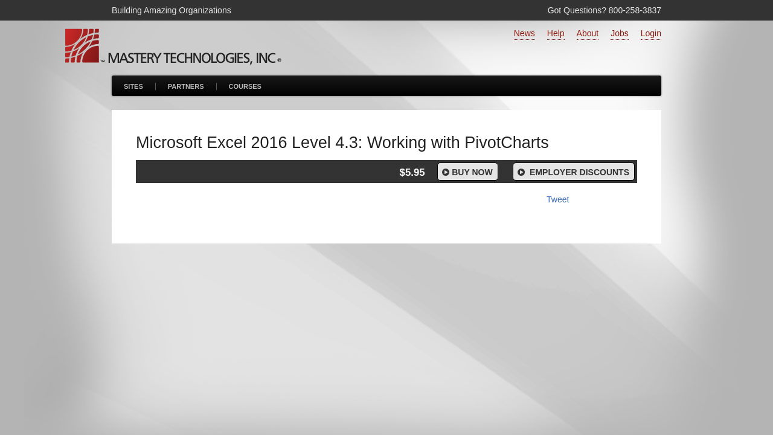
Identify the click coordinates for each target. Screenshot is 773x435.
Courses (245, 86)
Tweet (558, 199)
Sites (133, 86)
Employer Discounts (572, 172)
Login (651, 33)
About (588, 33)
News (524, 33)
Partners (186, 86)
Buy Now (466, 172)
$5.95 (412, 172)
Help (556, 33)
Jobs (620, 33)
